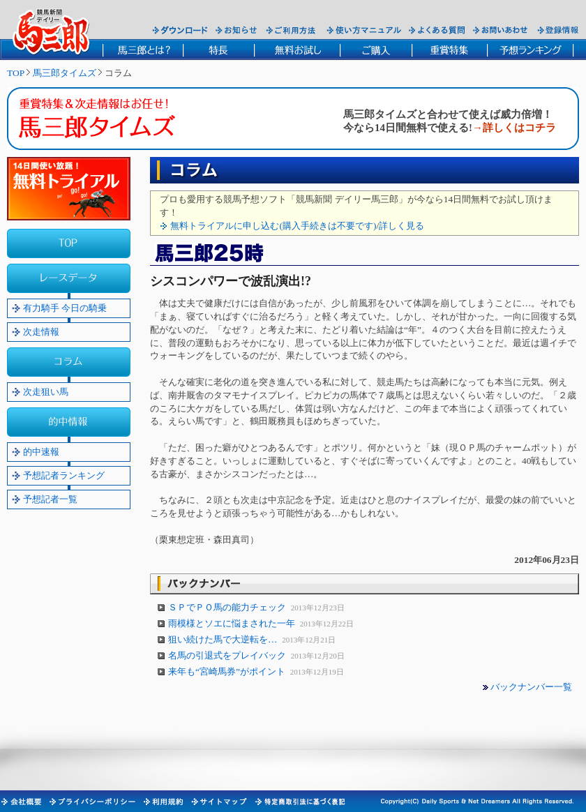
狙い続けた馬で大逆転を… (224, 639)
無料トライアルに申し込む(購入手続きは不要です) (273, 225)
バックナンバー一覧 (531, 687)
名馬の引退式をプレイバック (228, 655)
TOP (15, 73)
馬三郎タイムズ (64, 73)
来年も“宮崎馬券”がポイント (227, 671)
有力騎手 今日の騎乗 (65, 308)
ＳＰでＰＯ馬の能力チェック (228, 607)
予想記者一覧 (50, 499)
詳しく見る (401, 225)
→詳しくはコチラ (514, 127)
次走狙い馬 (45, 391)
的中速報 (41, 451)
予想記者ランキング (64, 475)
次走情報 (41, 331)
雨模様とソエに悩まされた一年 (232, 623)
